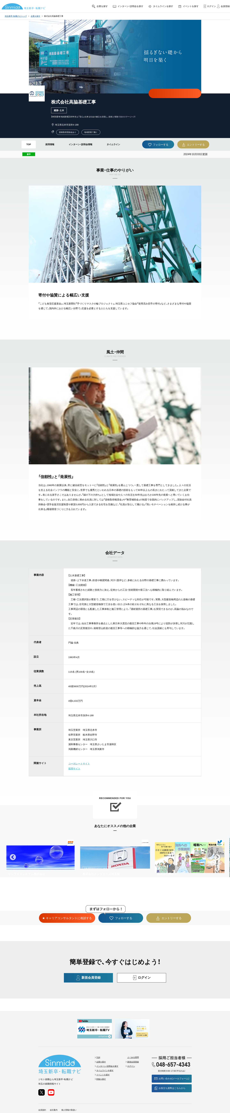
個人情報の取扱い (69, 1097)
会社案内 (53, 1097)
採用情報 (49, 144)
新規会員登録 (88, 977)
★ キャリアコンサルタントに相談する (175, 93)
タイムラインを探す (160, 6)
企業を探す (100, 6)
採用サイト (74, 768)
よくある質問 (133, 1045)
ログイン (209, 6)
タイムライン (113, 144)
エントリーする (193, 144)
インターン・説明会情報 (80, 144)
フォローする (158, 144)
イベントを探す (188, 6)
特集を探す (101, 1066)
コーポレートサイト (79, 763)
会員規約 (42, 1097)
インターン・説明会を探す (128, 6)
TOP (28, 144)
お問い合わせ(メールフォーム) (171, 1065)
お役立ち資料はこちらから (171, 1075)
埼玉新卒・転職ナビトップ (16, 16)
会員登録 (222, 6)
